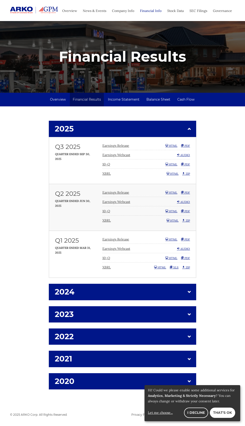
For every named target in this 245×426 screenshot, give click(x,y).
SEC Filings (198, 11)
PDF (185, 145)
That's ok (222, 412)
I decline (196, 412)
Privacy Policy (141, 415)
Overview (69, 11)
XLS (174, 267)
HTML (171, 145)
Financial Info (150, 11)
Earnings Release (115, 146)
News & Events (94, 11)
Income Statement (123, 100)
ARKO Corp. (29, 415)
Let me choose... (160, 412)
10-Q (106, 164)
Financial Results (87, 100)
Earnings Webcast (116, 155)
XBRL (106, 174)
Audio (183, 155)
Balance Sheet (158, 100)
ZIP (186, 173)
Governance (222, 11)
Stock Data (175, 11)
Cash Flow (186, 100)
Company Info (123, 11)
